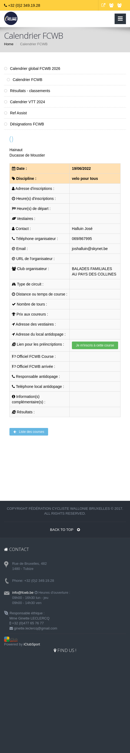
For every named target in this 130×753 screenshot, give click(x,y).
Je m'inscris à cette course (95, 345)
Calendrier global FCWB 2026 (32, 68)
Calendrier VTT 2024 (24, 102)
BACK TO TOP (65, 530)
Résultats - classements (27, 91)
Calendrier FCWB (24, 79)
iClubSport (32, 644)
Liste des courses (29, 432)
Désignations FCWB (24, 124)
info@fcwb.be (23, 592)
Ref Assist (15, 113)
